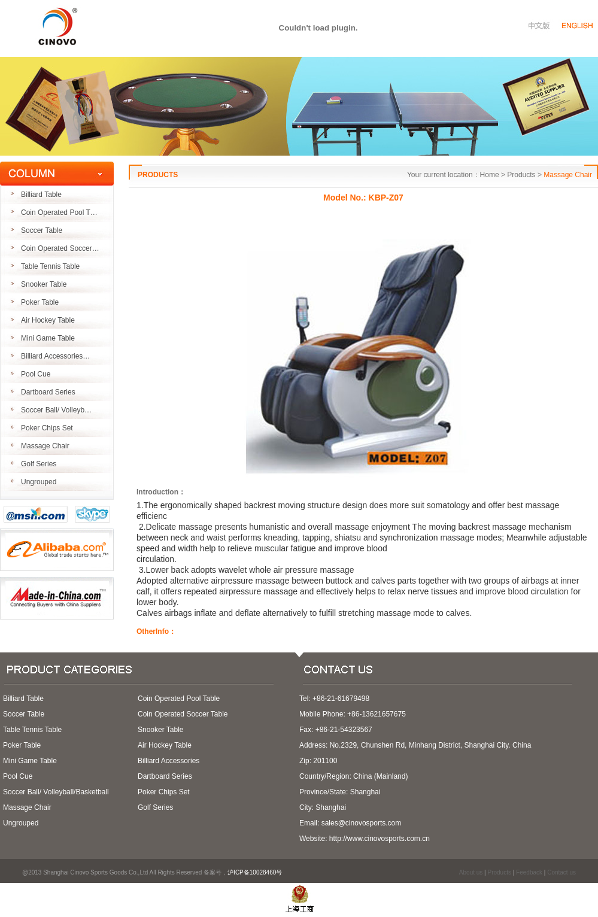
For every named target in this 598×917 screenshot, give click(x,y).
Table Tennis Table (50, 266)
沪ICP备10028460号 (258, 872)
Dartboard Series (48, 392)
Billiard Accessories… (55, 356)
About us (470, 872)
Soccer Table (41, 230)
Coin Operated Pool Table (179, 698)
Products (499, 872)
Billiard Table (41, 194)
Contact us (561, 872)
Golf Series (38, 464)
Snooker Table (44, 284)
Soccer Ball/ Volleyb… (56, 410)
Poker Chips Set (47, 428)
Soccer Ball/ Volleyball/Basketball (56, 792)
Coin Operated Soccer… (60, 248)
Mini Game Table (48, 338)
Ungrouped (38, 482)
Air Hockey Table (48, 320)
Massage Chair (45, 446)
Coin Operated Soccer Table (183, 714)
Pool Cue (35, 374)
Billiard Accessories (168, 761)
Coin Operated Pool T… (59, 212)
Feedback (529, 872)
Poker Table (40, 302)
